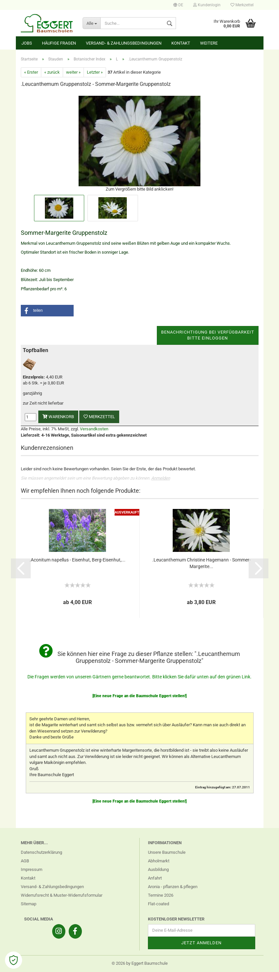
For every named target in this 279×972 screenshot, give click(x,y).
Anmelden (160, 478)
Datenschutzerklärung (41, 852)
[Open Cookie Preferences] (13, 960)
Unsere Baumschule (167, 852)
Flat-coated (158, 903)
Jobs (26, 43)
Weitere (209, 43)
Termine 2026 (160, 895)
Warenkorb (58, 416)
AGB (25, 860)
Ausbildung (158, 869)
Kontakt (180, 43)
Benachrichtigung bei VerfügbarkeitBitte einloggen (207, 335)
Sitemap (28, 903)
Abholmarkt (158, 860)
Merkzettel (242, 5)
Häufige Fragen (59, 43)
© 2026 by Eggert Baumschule (140, 963)
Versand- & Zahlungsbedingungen (123, 43)
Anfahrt (155, 878)
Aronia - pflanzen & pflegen (172, 886)
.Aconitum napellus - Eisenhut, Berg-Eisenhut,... (77, 559)
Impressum (31, 869)
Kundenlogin (207, 5)
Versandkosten (94, 428)
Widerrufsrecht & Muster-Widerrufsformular (61, 895)
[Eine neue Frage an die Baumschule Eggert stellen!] (139, 696)
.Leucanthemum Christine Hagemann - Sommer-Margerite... (201, 563)
